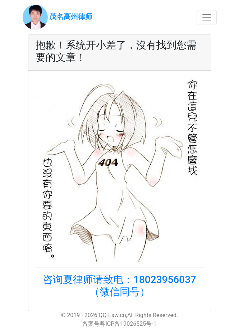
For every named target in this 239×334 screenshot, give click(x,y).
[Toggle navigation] (207, 17)
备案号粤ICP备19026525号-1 (119, 323)
